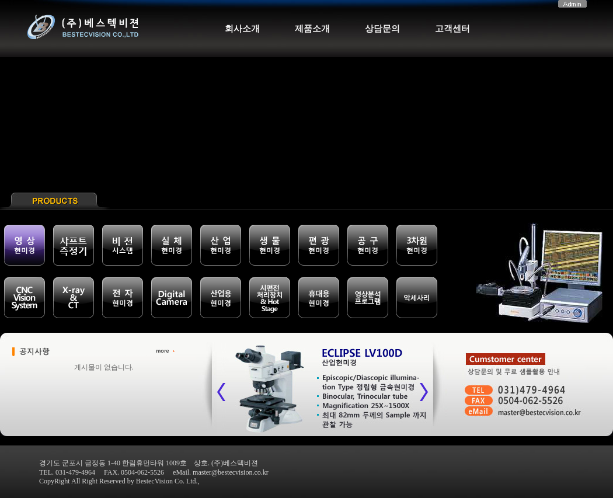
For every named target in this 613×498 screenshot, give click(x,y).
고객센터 (452, 28)
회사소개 (242, 28)
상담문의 (382, 28)
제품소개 (312, 28)
